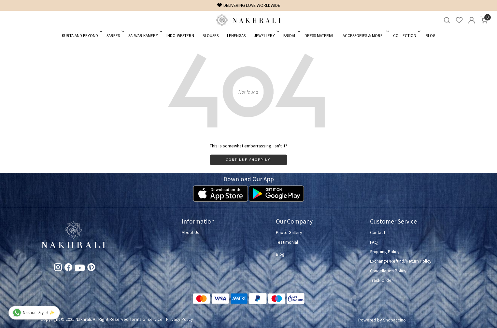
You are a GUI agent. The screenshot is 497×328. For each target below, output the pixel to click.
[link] (447, 20)
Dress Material (319, 35)
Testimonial (287, 242)
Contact (377, 232)
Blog (430, 35)
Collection (406, 35)
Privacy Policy (179, 319)
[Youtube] (80, 269)
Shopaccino (394, 320)
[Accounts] (471, 20)
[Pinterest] (91, 268)
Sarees (114, 35)
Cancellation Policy (388, 271)
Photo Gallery (289, 232)
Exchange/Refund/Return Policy (401, 261)
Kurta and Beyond (81, 35)
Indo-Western (180, 35)
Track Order (381, 280)
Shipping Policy (385, 251)
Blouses (211, 35)
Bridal (291, 35)
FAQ (374, 242)
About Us (190, 232)
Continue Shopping (248, 159)
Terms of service (146, 319)
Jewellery (266, 35)
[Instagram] (58, 268)
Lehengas (236, 35)
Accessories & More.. (365, 35)
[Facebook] (68, 268)
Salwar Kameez (144, 35)
